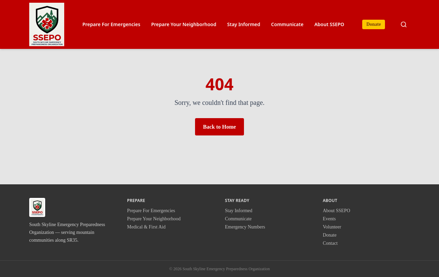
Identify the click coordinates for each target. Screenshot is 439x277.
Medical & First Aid (146, 226)
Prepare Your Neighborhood (183, 24)
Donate (373, 24)
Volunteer (332, 226)
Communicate (287, 24)
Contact (330, 243)
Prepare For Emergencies (111, 24)
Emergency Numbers (245, 226)
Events (329, 218)
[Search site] (404, 24)
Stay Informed (243, 24)
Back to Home (219, 127)
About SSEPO (329, 24)
